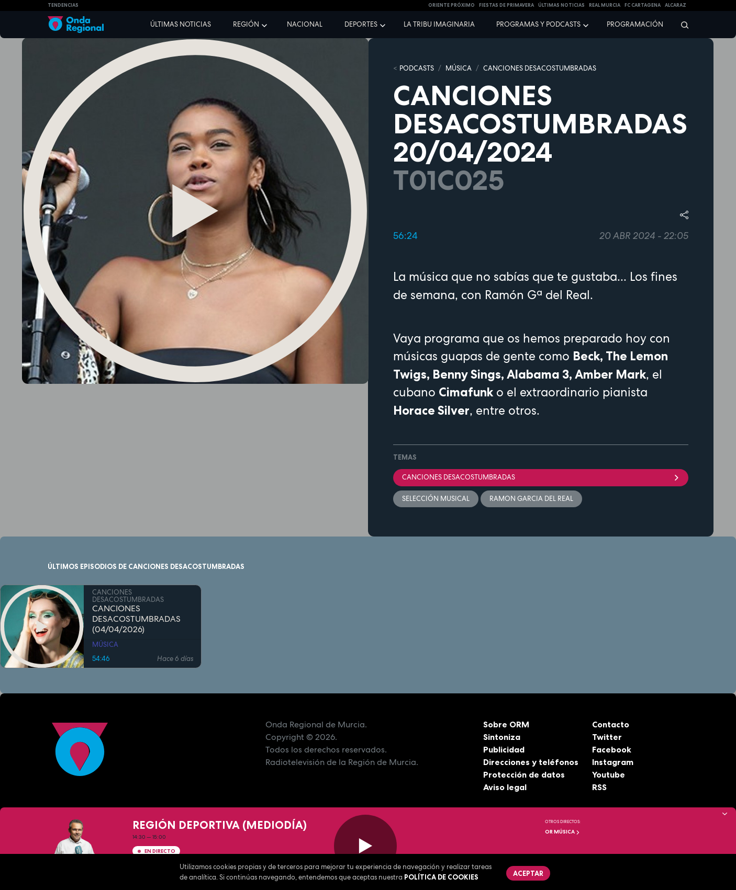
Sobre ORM (506, 724)
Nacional (304, 24)
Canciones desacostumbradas (540, 477)
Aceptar (528, 873)
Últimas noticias (180, 24)
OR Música (562, 831)
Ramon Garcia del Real (531, 498)
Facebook (611, 749)
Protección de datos (524, 774)
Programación (635, 24)
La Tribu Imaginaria (439, 24)
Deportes (360, 24)
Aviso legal (505, 787)
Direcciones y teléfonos (530, 762)
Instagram (612, 762)
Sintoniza (501, 737)
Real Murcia (604, 5)
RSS (599, 787)
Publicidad (504, 749)
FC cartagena (643, 5)
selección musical (436, 498)
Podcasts (416, 68)
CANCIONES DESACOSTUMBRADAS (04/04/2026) (136, 619)
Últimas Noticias (561, 5)
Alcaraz (675, 5)
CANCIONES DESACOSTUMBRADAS (539, 68)
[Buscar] (681, 24)
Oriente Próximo (451, 5)
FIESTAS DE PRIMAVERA (506, 5)
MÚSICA (458, 68)
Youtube (608, 774)
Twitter (607, 737)
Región (246, 24)
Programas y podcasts (538, 24)
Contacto (610, 724)
